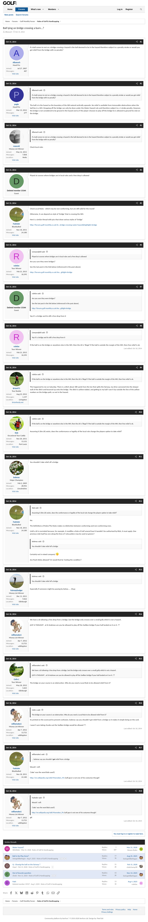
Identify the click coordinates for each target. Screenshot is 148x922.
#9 (141, 367)
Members (52, 9)
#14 (140, 614)
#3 (141, 125)
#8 (141, 326)
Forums (21, 9)
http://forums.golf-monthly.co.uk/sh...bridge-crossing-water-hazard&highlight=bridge (63, 225)
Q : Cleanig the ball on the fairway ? (26, 864)
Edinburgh (23, 601)
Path (14, 881)
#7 (141, 287)
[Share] (137, 42)
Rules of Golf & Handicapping (42, 850)
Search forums (22, 15)
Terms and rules (108, 909)
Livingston (23, 399)
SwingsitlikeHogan (19, 859)
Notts (25, 157)
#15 (140, 659)
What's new (36, 9)
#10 (140, 412)
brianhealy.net (17, 402)
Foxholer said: (37, 798)
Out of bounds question (22, 873)
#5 (141, 203)
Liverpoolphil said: (38, 252)
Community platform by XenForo (67, 918)
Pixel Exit (100, 918)
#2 (141, 83)
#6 (141, 245)
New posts (8, 15)
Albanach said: (37, 90)
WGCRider (16, 850)
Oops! (15, 867)
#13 (140, 569)
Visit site (15, 74)
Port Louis (23, 444)
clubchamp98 (132, 867)
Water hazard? (18, 847)
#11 (140, 457)
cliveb (15, 876)
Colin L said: (36, 710)
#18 (140, 791)
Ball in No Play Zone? (21, 856)
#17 (140, 748)
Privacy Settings (107, 912)
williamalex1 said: (38, 665)
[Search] (141, 9)
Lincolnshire (22, 488)
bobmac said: (37, 541)
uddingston (22, 646)
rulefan (134, 884)
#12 (140, 501)
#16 (140, 703)
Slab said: (35, 508)
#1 (141, 42)
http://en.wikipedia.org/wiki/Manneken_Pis (47, 778)
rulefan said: (36, 293)
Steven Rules (132, 850)
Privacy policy (120, 909)
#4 (141, 170)
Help (129, 909)
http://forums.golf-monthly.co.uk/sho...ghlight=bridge (51, 272)
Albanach (8, 32)
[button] (43, 9)
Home (9, 9)
